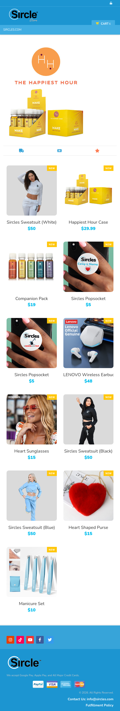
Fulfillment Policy (99, 705)
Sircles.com (12, 30)
